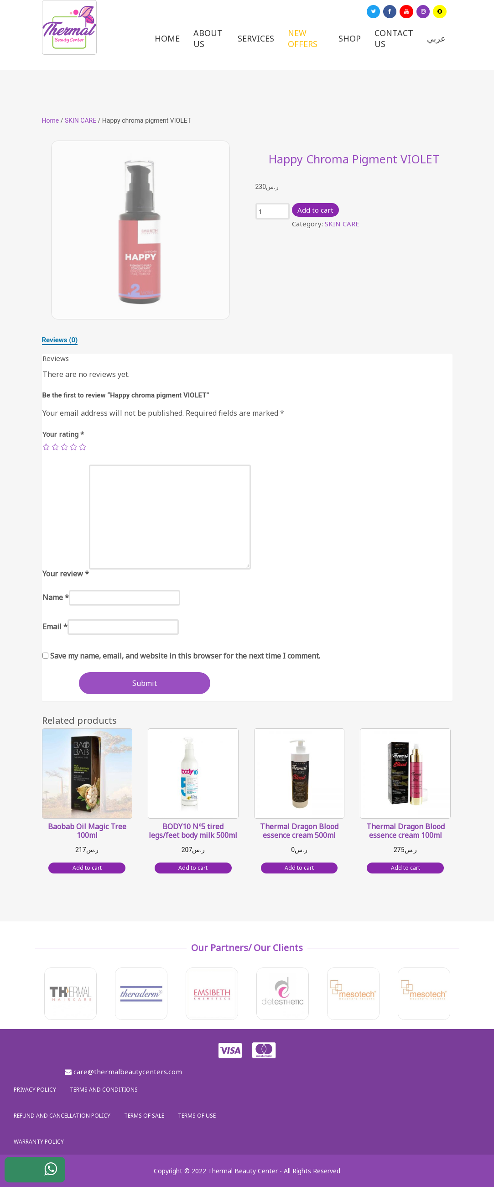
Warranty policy (39, 1141)
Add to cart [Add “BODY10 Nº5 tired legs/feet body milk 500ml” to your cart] (193, 868)
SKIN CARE (80, 120)
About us (208, 38)
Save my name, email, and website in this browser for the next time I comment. (185, 656)
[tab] (60, 340)
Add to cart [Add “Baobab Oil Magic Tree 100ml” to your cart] (87, 868)
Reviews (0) (60, 340)
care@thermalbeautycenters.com (123, 1071)
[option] (140, 230)
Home (167, 38)
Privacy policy (35, 1089)
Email (55, 627)
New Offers (302, 38)
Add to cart (315, 209)
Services (256, 38)
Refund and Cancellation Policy (62, 1115)
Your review (65, 574)
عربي (436, 38)
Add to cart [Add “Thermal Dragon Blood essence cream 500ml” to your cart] (299, 868)
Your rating (63, 434)
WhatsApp (44, 1171)
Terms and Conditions (104, 1089)
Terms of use (197, 1115)
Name (55, 597)
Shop (349, 38)
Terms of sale (144, 1115)
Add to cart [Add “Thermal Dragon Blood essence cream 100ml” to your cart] (405, 868)
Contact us (393, 38)
